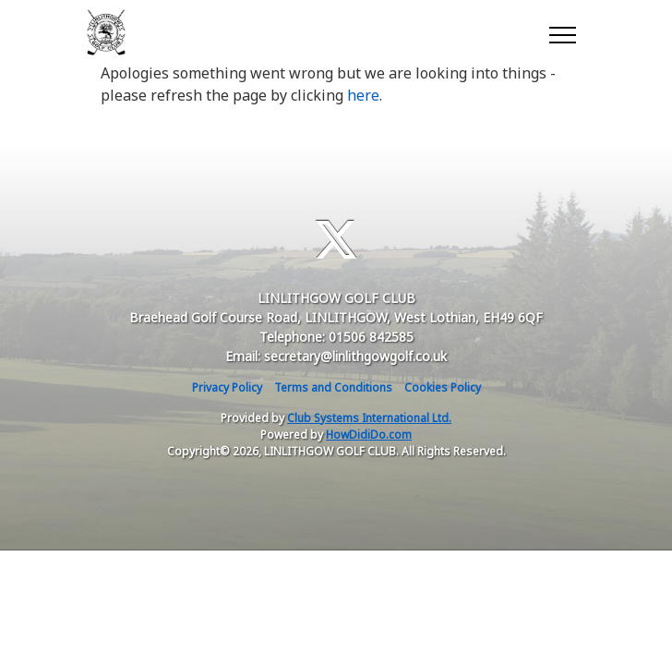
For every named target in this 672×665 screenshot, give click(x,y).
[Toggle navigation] (561, 32)
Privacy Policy (227, 387)
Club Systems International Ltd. (369, 418)
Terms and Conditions (333, 387)
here (363, 95)
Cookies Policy (442, 387)
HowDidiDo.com (369, 434)
